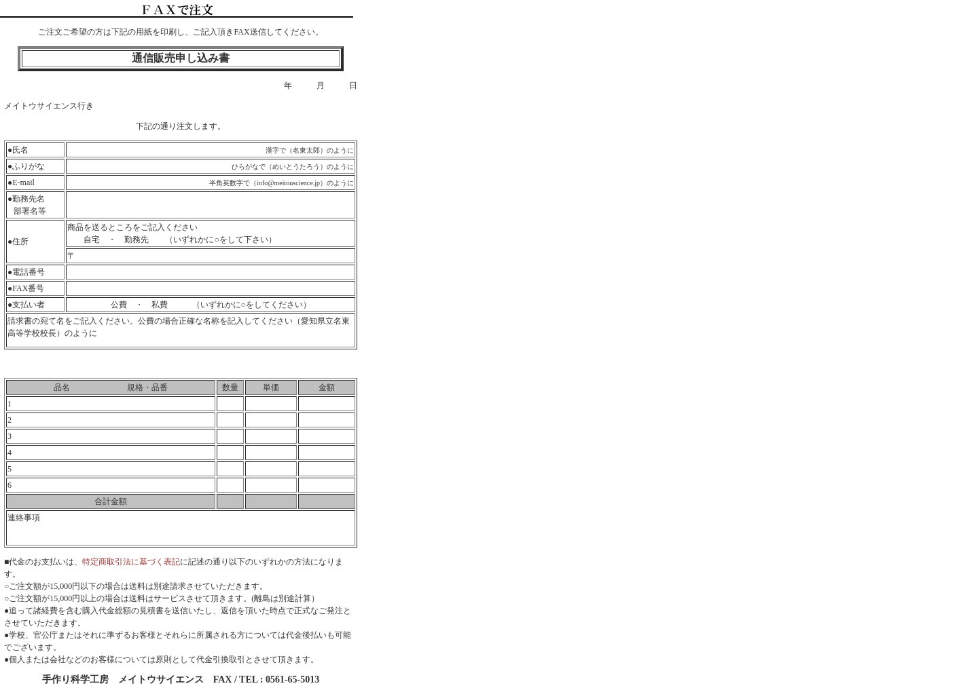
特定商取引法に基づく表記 (131, 562)
